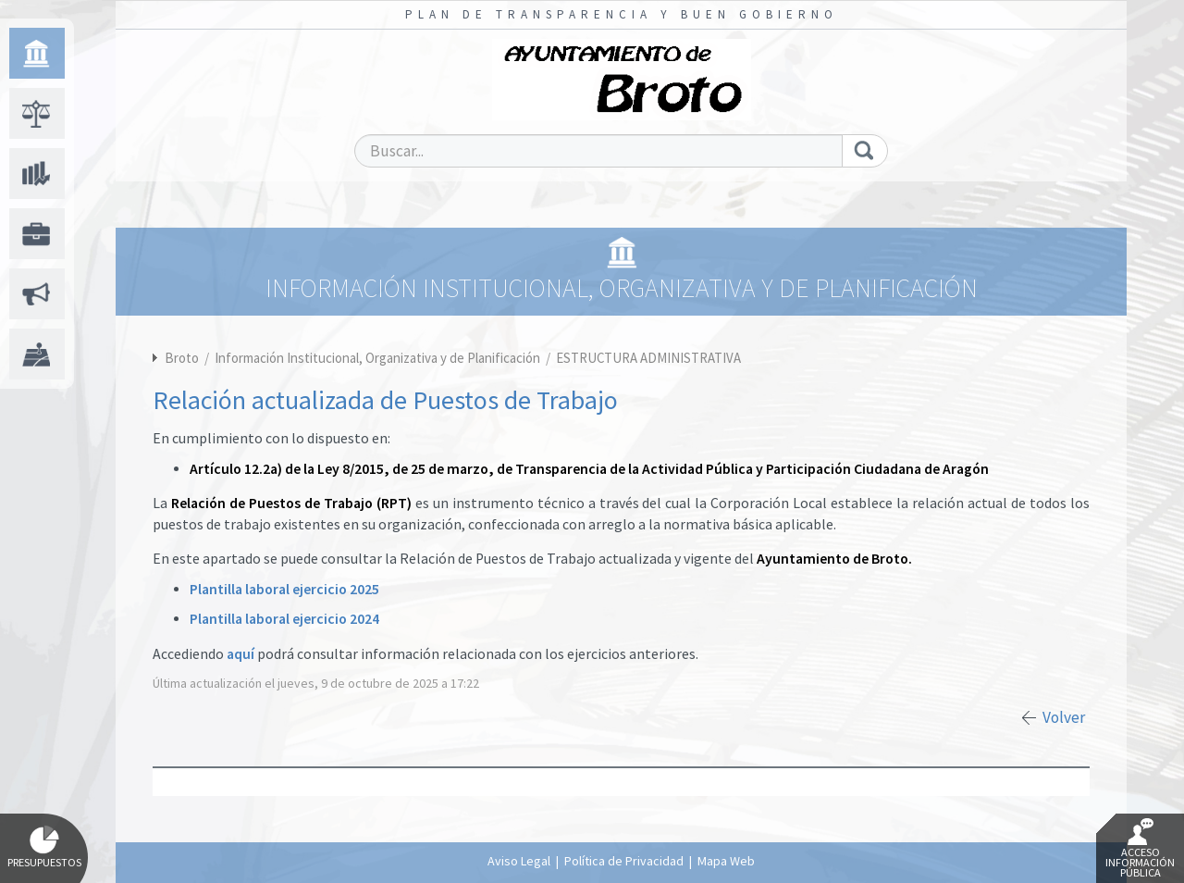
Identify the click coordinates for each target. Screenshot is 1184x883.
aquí (240, 654)
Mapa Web (726, 860)
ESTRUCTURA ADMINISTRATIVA (648, 358)
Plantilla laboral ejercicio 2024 (284, 619)
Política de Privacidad (624, 860)
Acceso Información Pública (1140, 848)
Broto (182, 358)
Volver (1063, 717)
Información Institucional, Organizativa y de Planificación (379, 358)
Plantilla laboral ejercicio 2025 (284, 589)
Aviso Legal (518, 860)
